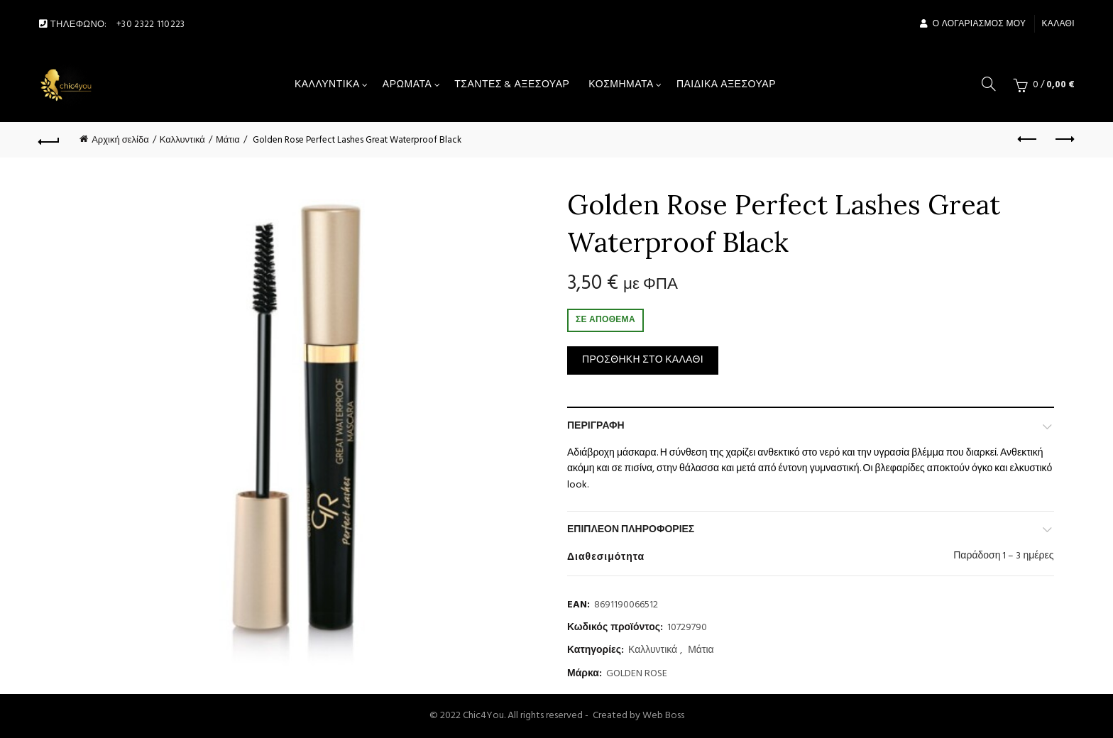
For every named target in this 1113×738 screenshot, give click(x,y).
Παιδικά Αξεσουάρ (726, 85)
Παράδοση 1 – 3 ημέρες (1003, 556)
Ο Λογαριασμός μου (972, 24)
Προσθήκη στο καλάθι (642, 360)
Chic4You (483, 715)
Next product (1064, 139)
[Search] (988, 83)
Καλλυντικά (327, 85)
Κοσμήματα (621, 85)
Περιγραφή (596, 426)
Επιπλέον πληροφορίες (630, 530)
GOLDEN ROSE (636, 674)
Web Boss (663, 715)
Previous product (1028, 139)
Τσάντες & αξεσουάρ (511, 85)
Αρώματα (407, 85)
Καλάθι (1058, 24)
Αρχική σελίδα (120, 140)
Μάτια (228, 140)
